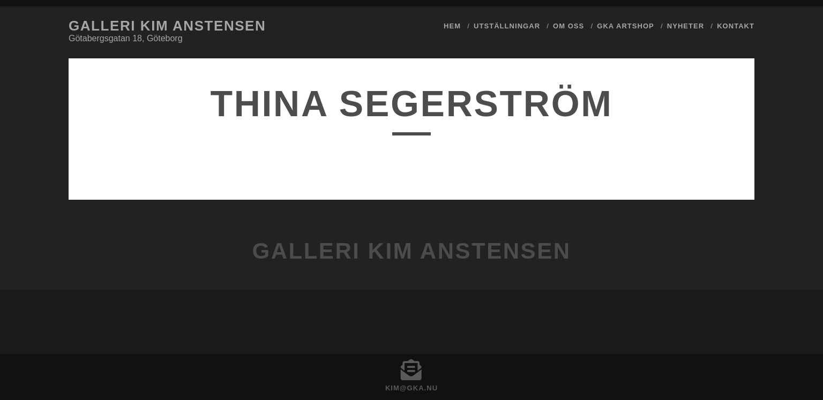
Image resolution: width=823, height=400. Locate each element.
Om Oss (568, 26)
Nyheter (685, 26)
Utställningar (507, 26)
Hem (452, 26)
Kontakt (735, 26)
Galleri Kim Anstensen (167, 26)
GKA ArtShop (625, 26)
